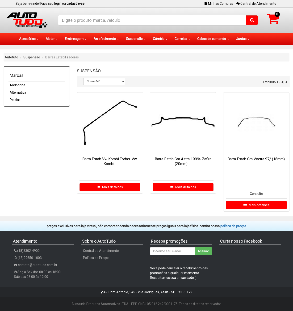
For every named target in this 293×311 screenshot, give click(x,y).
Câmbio (160, 39)
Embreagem (76, 39)
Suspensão (136, 39)
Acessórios (29, 39)
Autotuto (11, 57)
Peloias (15, 100)
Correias (182, 39)
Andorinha (17, 85)
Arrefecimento (106, 39)
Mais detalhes (110, 187)
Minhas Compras (219, 3)
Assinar (203, 251)
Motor (52, 39)
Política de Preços (96, 258)
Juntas (243, 39)
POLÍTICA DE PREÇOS (233, 226)
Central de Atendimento (256, 3)
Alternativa (18, 92)
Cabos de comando (213, 39)
